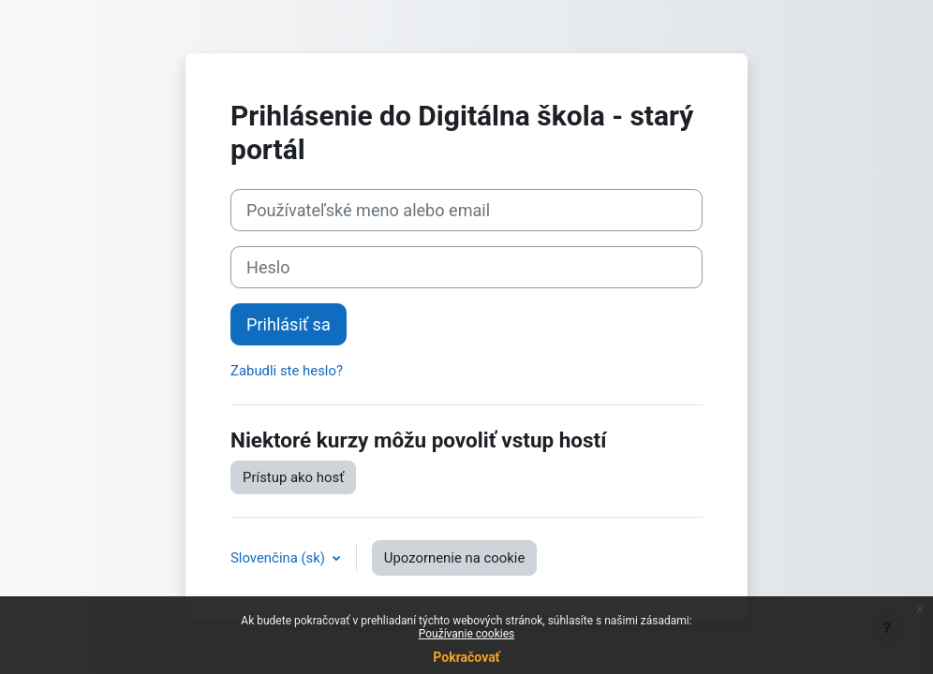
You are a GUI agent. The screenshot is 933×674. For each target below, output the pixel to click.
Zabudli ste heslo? (286, 370)
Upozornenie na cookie (455, 557)
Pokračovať (466, 657)
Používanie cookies (467, 633)
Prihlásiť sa (288, 324)
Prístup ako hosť (293, 477)
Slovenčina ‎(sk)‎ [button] (279, 557)
